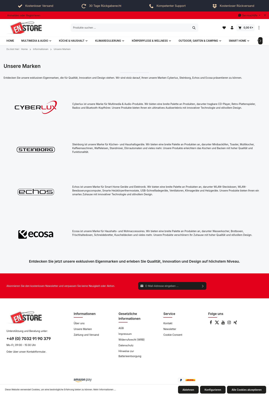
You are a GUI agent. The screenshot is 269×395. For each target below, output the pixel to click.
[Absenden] (202, 286)
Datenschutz (126, 345)
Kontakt (167, 323)
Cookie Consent (172, 334)
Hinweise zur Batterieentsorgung (130, 354)
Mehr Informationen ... (104, 389)
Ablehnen (188, 389)
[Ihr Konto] (232, 27)
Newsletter (169, 329)
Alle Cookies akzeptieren (247, 389)
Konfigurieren (213, 389)
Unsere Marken (83, 329)
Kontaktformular (36, 351)
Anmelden (13, 15)
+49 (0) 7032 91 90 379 (28, 338)
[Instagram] (229, 323)
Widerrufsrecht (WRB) (132, 339)
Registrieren (33, 15)
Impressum (125, 333)
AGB (121, 328)
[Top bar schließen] (265, 15)
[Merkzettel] (224, 27)
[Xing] (235, 323)
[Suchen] (194, 28)
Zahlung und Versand (86, 334)
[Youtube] (223, 323)
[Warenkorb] (245, 27)
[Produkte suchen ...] (130, 28)
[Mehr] (259, 27)
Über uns (79, 323)
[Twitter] (217, 323)
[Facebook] (211, 323)
